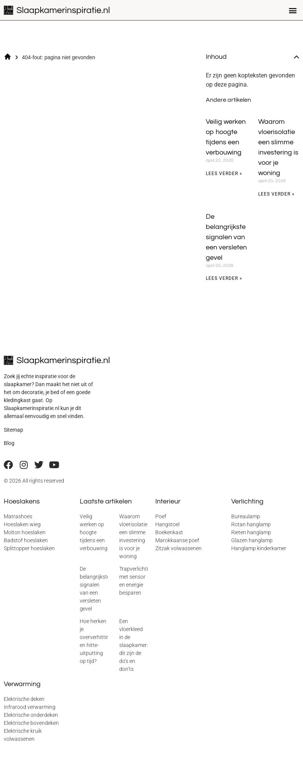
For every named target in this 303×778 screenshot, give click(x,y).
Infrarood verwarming (29, 707)
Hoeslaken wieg (22, 524)
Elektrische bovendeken (31, 723)
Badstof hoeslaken (26, 540)
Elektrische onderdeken (31, 715)
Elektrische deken (24, 699)
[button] (293, 10)
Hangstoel (167, 524)
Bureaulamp (245, 516)
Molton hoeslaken (25, 532)
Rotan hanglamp (251, 524)
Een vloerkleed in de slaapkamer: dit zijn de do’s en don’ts (133, 645)
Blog (9, 443)
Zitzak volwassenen (178, 548)
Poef (160, 516)
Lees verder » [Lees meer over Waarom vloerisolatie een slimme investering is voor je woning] (276, 194)
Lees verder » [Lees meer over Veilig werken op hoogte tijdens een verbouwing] (224, 173)
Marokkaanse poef (177, 540)
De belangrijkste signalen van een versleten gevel (226, 237)
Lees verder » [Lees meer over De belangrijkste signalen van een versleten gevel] (224, 278)
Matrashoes (18, 516)
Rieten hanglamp (251, 532)
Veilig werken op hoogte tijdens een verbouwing (93, 532)
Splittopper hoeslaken (29, 548)
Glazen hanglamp (252, 540)
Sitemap (13, 430)
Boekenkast (169, 532)
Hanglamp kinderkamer (258, 548)
